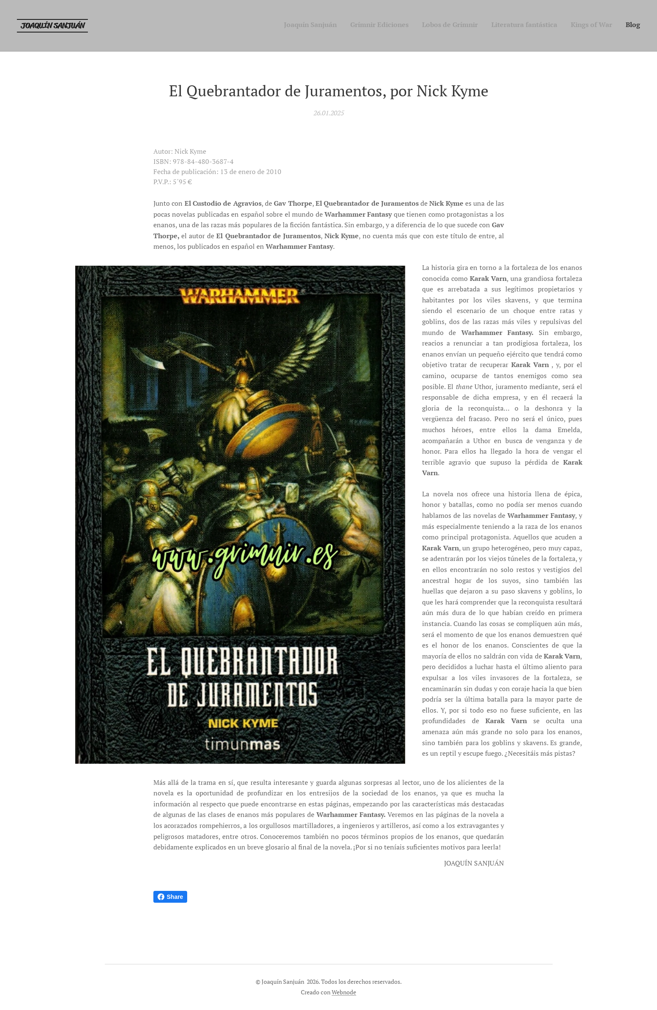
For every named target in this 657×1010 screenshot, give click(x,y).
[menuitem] (574, 25)
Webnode (344, 992)
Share (170, 896)
